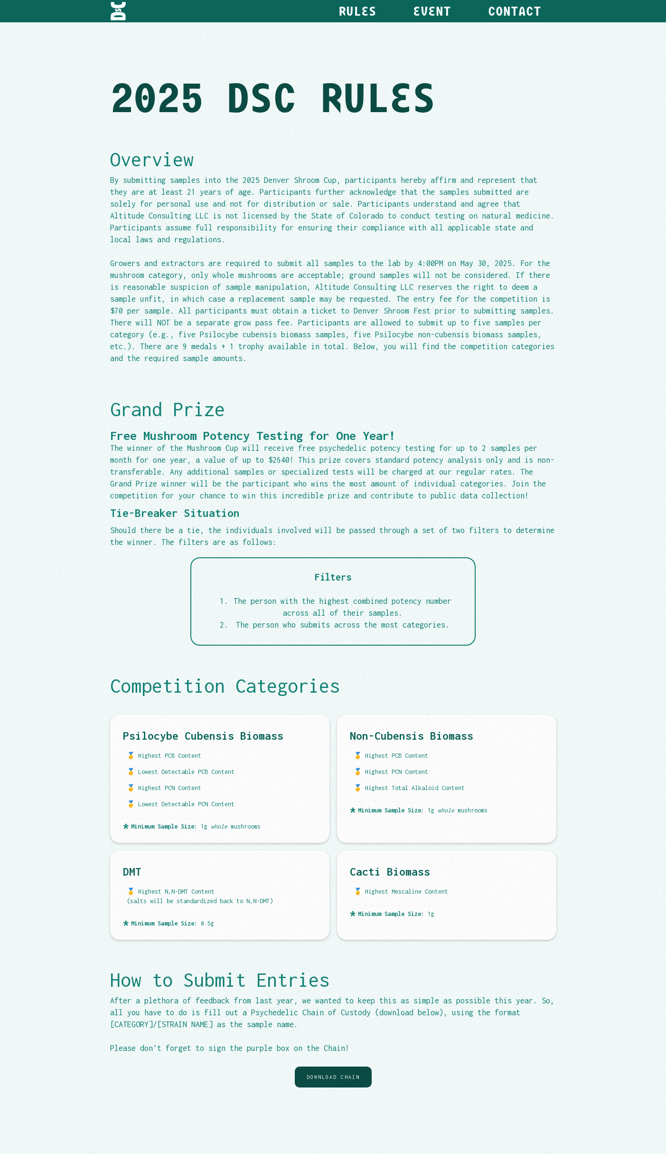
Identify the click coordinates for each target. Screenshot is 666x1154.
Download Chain (333, 1077)
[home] (118, 11)
